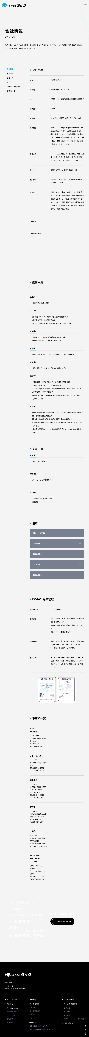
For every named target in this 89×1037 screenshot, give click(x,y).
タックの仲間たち (70, 989)
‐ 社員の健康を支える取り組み (38, 1011)
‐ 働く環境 (66, 997)
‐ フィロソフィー (11, 1000)
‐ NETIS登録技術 (34, 996)
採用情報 (67, 993)
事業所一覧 (11, 91)
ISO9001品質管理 (13, 86)
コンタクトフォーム (67, 907)
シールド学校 (69, 985)
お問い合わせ (69, 1008)
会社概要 (10, 69)
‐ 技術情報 (31, 993)
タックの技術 (34, 989)
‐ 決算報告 (9, 1008)
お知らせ (10, 989)
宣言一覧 (10, 78)
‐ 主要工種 (31, 1003)
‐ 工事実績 (31, 1000)
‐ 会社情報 (9, 1004)
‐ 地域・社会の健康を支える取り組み (40, 1015)
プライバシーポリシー (14, 1030)
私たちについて (12, 993)
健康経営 (32, 1008)
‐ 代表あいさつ (10, 997)
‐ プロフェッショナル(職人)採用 (73, 1004)
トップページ (12, 985)
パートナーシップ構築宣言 (43, 480)
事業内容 (32, 985)
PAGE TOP (83, 1020)
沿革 (8, 82)
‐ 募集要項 (66, 1000)
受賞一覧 (10, 73)
